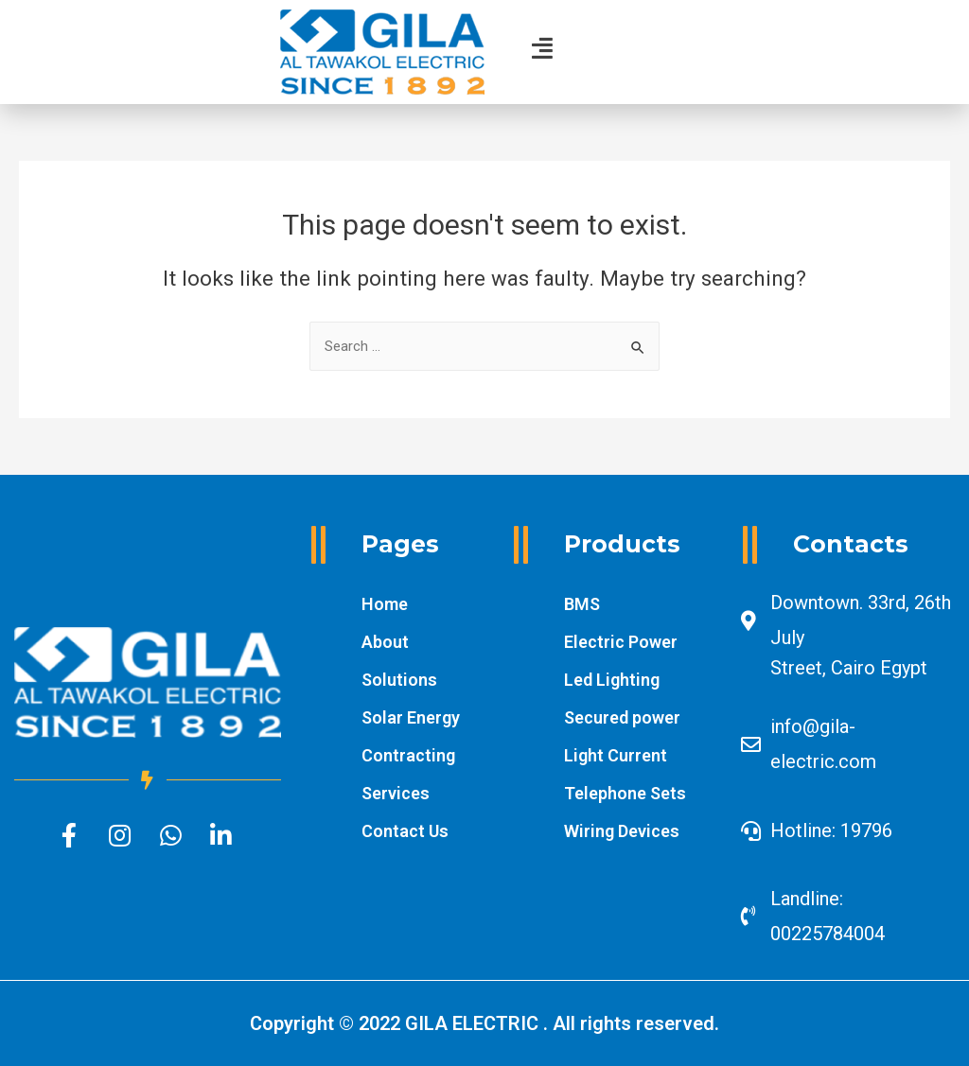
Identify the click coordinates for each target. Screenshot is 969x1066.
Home (384, 604)
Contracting (408, 755)
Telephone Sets (625, 793)
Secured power (622, 717)
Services (395, 793)
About (385, 642)
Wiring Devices (621, 831)
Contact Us (405, 831)
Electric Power (621, 642)
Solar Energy (410, 717)
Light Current (615, 755)
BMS (582, 604)
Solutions (399, 680)
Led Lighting (612, 680)
